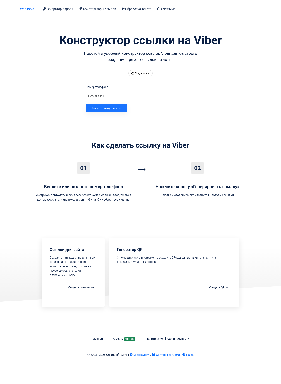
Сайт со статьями (166, 355)
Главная (97, 338)
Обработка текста (136, 9)
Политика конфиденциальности (167, 338)
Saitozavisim (139, 355)
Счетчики (166, 9)
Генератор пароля (58, 9)
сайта (188, 355)
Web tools (27, 9)
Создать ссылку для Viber (106, 108)
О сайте (124, 338)
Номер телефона (97, 87)
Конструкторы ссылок (97, 9)
